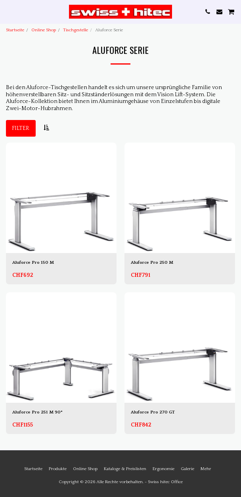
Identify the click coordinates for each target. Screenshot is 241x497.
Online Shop (43, 30)
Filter (20, 128)
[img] (61, 198)
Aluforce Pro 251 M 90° (37, 412)
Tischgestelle (75, 30)
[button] (8, 11)
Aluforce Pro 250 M (152, 262)
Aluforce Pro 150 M (33, 262)
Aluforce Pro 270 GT (153, 412)
